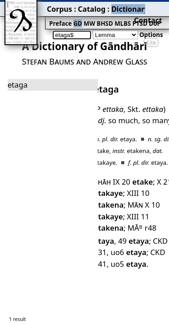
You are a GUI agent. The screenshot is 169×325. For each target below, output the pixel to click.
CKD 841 (127, 202)
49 (106, 192)
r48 (153, 181)
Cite (151, 28)
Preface (34, 16)
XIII (127, 161)
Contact (156, 7)
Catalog (59, 7)
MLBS (88, 16)
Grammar (122, 7)
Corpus (34, 7)
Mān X (102, 171)
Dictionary (89, 7)
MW (59, 16)
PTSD (102, 16)
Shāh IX (104, 151)
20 (131, 151)
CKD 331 (136, 192)
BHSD (72, 16)
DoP (115, 16)
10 (131, 171)
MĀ (130, 181)
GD (49, 16)
